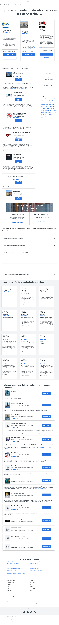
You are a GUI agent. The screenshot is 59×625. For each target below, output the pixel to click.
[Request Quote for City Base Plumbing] (18, 79)
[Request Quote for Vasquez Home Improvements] (46, 425)
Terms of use (32, 596)
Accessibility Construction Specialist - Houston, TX (16, 573)
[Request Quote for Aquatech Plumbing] (46, 529)
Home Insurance (10, 582)
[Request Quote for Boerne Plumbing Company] (46, 439)
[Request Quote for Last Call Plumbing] (18, 99)
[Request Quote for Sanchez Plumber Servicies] (46, 546)
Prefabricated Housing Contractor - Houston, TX (16, 571)
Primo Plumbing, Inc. (7, 31)
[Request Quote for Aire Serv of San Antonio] (18, 182)
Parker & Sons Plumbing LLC (43, 31)
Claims (8, 588)
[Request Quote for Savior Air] (46, 393)
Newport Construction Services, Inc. (22, 132)
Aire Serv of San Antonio (19, 175)
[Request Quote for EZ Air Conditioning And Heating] (28, 54)
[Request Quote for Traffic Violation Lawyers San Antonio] (46, 520)
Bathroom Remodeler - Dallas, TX (36, 561)
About (31, 584)
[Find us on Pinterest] (28, 612)
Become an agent (11, 598)
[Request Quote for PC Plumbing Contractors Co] (46, 538)
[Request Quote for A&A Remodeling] (18, 198)
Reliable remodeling (17, 154)
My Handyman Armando (17, 403)
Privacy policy (32, 598)
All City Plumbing (15, 414)
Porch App (9, 590)
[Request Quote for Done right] (46, 467)
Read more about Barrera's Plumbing (40, 488)
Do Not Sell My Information (35, 603)
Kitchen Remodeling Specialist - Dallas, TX (37, 565)
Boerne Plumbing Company (18, 437)
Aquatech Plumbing (16, 527)
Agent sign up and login (12, 599)
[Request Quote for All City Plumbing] (46, 416)
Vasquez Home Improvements (18, 423)
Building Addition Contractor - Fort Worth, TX (38, 571)
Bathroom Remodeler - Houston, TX (13, 563)
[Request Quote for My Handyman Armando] (46, 405)
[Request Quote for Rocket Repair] (46, 454)
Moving (8, 586)
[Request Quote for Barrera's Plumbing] (46, 480)
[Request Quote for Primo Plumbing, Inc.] (9, 54)
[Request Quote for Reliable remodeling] (18, 161)
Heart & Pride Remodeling (17, 493)
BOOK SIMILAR (29, 553)
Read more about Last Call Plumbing (17, 109)
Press (31, 590)
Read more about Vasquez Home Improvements (40, 433)
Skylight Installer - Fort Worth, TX (36, 570)
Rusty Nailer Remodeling (17, 505)
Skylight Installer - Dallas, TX (12, 566)
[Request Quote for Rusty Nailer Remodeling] (46, 507)
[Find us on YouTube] (35, 612)
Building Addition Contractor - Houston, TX (15, 565)
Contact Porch (33, 588)
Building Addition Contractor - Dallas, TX (14, 561)
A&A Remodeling (17, 191)
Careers (31, 586)
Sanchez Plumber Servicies (17, 545)
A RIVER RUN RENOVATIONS (19, 113)
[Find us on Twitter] (31, 612)
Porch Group (32, 582)
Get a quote (9, 601)
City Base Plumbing (17, 72)
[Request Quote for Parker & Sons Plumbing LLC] (46, 54)
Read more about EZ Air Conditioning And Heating (28, 48)
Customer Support (11, 596)
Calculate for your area (18, 222)
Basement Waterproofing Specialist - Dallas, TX (15, 568)
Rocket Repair (14, 452)
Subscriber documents (34, 599)
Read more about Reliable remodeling (20, 171)
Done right (13, 465)
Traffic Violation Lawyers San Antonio (20, 519)
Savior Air (13, 391)
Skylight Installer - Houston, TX (35, 563)
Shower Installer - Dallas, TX (12, 570)
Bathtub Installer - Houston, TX (35, 568)
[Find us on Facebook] (24, 612)
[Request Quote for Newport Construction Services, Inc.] (18, 140)
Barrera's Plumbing (15, 479)
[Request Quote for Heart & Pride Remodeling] (46, 495)
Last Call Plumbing (17, 92)
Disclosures (32, 601)
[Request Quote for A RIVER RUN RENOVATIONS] (18, 120)
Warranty (9, 584)
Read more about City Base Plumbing (19, 88)
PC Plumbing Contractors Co (18, 536)
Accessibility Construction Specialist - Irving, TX (38, 566)
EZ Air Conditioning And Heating (25, 31)
